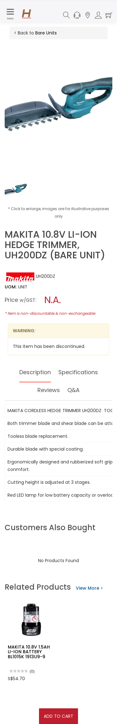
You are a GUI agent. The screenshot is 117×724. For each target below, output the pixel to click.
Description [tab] (35, 372)
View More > (89, 588)
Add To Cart (58, 716)
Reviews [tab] (48, 390)
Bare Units (46, 33)
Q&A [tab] (73, 390)
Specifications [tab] (78, 372)
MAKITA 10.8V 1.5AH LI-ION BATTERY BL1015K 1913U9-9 (29, 652)
